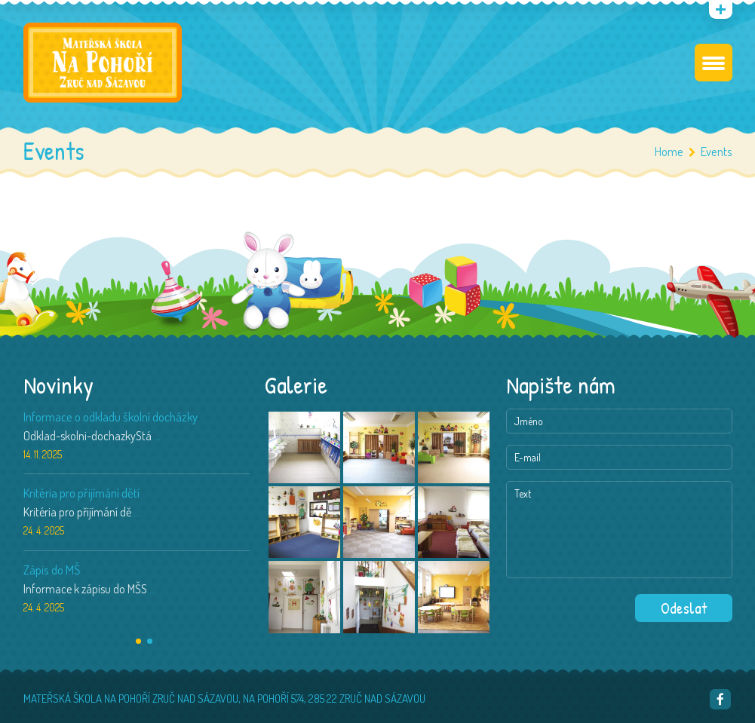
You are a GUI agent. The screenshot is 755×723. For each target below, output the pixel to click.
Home (669, 151)
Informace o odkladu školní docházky (110, 416)
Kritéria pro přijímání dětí (81, 493)
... (157, 435)
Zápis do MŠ (51, 569)
